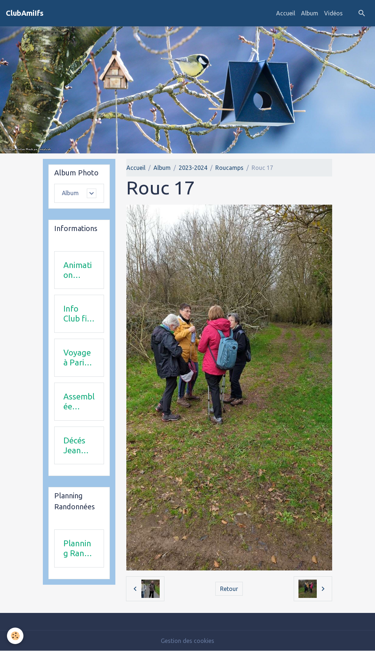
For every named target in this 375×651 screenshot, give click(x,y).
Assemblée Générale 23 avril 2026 (78, 402)
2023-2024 (193, 167)
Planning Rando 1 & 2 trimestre (78, 548)
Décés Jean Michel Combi (75, 445)
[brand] (25, 13)
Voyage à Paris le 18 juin (77, 358)
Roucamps (229, 167)
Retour (229, 588)
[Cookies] (15, 636)
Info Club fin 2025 (77, 314)
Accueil (285, 13)
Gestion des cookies (187, 640)
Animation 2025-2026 (77, 270)
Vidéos (333, 13)
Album (309, 13)
